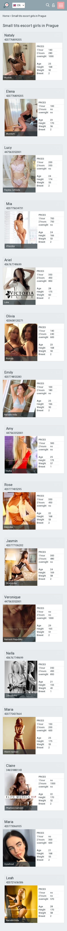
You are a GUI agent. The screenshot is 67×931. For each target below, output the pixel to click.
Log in (53, 5)
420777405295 (12, 489)
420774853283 (12, 376)
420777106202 (14, 545)
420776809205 (12, 39)
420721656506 (14, 882)
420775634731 (14, 208)
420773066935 (12, 826)
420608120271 (14, 320)
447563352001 (12, 152)
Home (6, 16)
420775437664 (12, 713)
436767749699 (12, 264)
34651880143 (14, 770)
